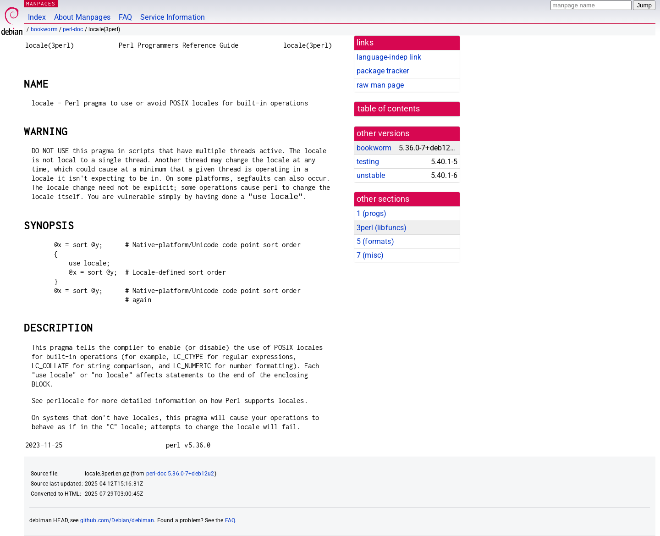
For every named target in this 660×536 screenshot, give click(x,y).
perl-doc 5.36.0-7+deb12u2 (180, 473)
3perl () (382, 227)
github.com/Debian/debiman (117, 520)
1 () (371, 213)
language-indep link (389, 57)
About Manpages (82, 17)
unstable (371, 175)
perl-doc (73, 29)
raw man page (380, 85)
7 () (370, 255)
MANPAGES (40, 3)
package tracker (383, 70)
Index (37, 17)
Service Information (172, 17)
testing (368, 161)
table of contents (389, 108)
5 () (375, 241)
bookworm (44, 29)
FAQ (125, 17)
